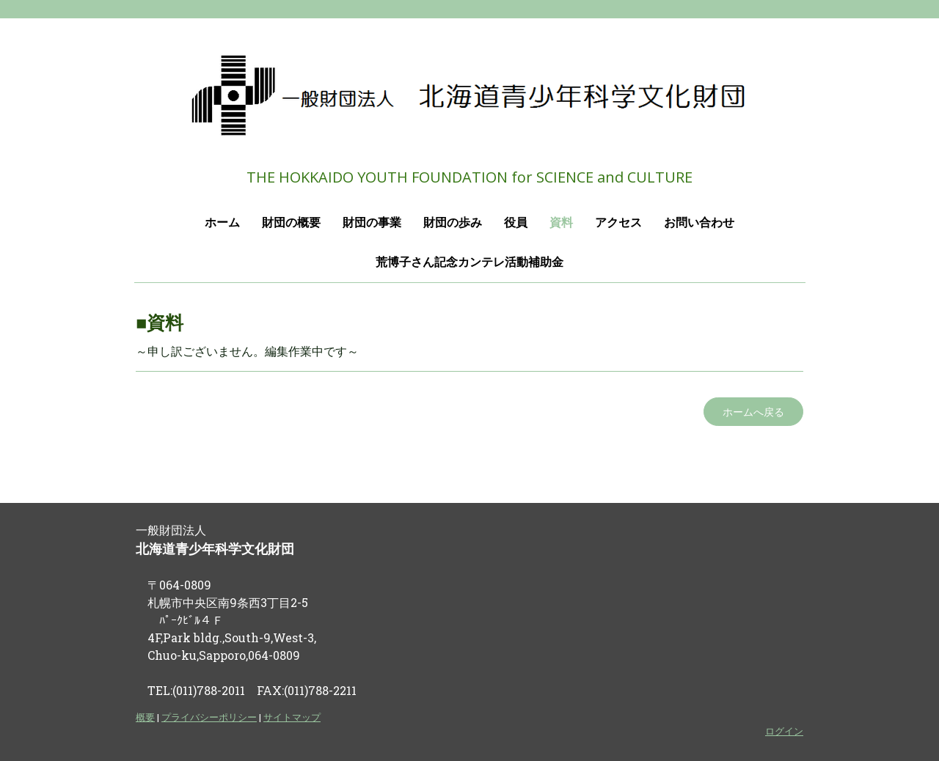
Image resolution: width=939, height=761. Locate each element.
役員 (515, 222)
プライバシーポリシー (209, 717)
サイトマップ (292, 717)
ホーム (222, 222)
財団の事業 (372, 222)
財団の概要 (291, 222)
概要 (145, 717)
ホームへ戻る (753, 412)
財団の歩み (452, 222)
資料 (561, 222)
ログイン (784, 731)
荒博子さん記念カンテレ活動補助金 (469, 262)
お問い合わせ (699, 222)
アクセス (618, 222)
